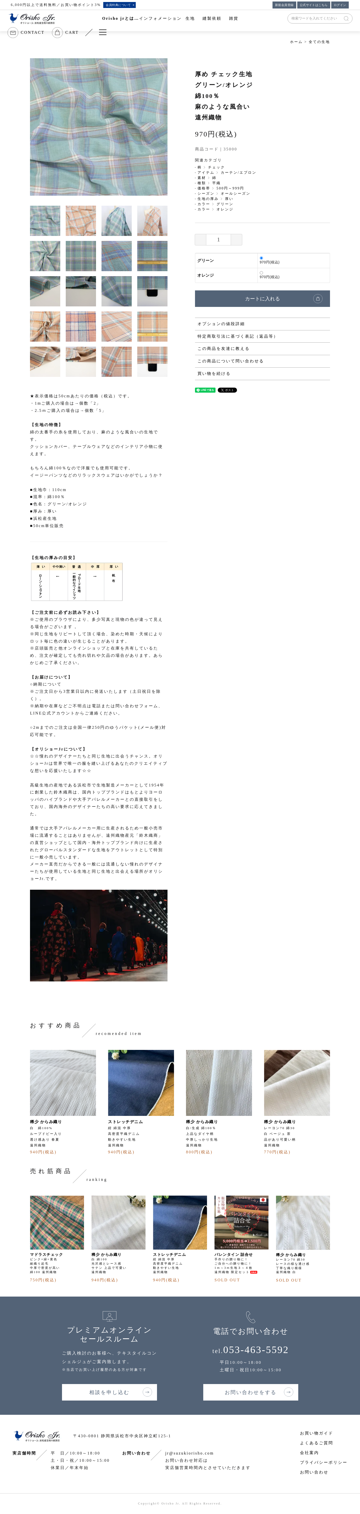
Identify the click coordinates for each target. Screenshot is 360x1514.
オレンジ (225, 209)
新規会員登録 (284, 5)
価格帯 (204, 188)
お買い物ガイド (316, 1433)
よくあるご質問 (316, 1443)
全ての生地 (319, 42)
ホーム (296, 42)
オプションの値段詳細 (221, 324)
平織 (216, 183)
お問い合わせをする (250, 1392)
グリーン (225, 204)
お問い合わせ (314, 1472)
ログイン (340, 5)
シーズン (206, 193)
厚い (229, 199)
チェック (216, 167)
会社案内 (309, 1453)
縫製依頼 (212, 18)
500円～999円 (230, 188)
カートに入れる (262, 298)
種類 (202, 183)
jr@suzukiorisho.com (189, 1453)
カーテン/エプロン (238, 172)
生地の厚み (208, 199)
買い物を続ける (214, 373)
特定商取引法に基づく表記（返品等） (238, 336)
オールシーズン (235, 193)
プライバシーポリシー (324, 1462)
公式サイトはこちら (314, 5)
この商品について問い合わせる (231, 361)
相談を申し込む (109, 1392)
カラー (204, 204)
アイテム (206, 172)
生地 (190, 18)
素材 (202, 178)
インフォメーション (160, 18)
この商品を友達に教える (224, 348)
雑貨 (233, 18)
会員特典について (118, 5)
